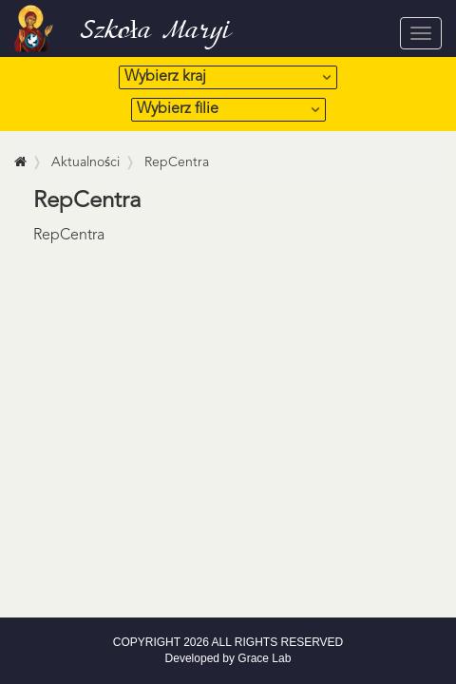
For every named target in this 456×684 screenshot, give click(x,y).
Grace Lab (264, 658)
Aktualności (85, 162)
